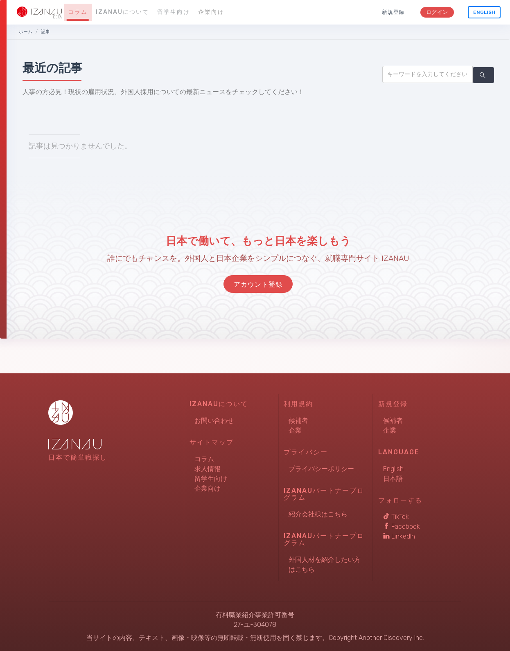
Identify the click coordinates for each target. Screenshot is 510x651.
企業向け (211, 12)
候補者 (298, 420)
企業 (295, 430)
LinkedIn (399, 536)
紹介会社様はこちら (318, 514)
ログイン (437, 12)
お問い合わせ (214, 420)
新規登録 (393, 12)
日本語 (393, 479)
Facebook (401, 526)
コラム (78, 12)
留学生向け (173, 12)
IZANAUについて (122, 12)
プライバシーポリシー (321, 469)
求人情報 (207, 469)
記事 (45, 31)
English (484, 12)
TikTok (396, 517)
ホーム (25, 31)
